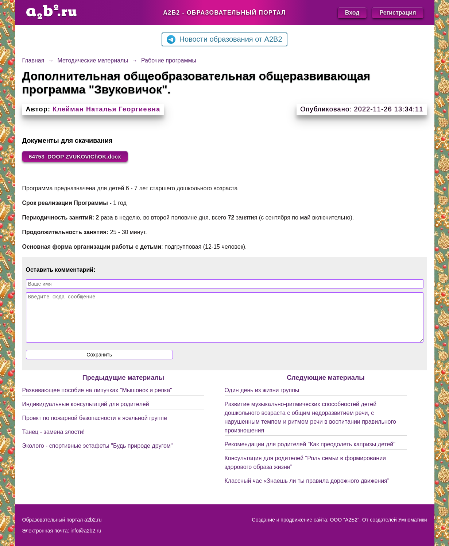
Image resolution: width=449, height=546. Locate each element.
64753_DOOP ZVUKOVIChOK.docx (77, 156)
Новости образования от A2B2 (224, 39)
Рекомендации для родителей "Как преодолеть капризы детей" (310, 453)
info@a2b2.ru (85, 531)
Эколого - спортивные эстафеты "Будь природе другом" (97, 455)
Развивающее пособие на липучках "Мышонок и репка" (97, 399)
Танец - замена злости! (53, 441)
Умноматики (412, 520)
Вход (352, 12)
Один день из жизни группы (262, 399)
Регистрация (397, 12)
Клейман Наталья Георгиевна (106, 109)
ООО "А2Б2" (344, 520)
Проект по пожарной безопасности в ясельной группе (94, 427)
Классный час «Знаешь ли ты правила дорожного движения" (307, 490)
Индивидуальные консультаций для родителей (85, 413)
